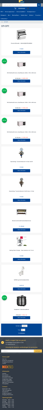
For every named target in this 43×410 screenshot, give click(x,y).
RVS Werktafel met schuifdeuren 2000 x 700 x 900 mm (21, 73)
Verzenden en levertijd (7, 378)
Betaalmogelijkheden (7, 380)
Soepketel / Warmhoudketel (21, 309)
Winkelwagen (21, 8)
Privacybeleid (5, 383)
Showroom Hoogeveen (7, 360)
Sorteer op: (18, 326)
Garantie (4, 373)
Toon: (19, 330)
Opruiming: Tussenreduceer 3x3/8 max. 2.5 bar (21, 191)
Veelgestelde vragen (7, 379)
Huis (2, 22)
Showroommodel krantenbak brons (21, 220)
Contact (4, 363)
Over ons (4, 359)
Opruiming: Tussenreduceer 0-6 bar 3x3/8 (21, 161)
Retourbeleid (5, 375)
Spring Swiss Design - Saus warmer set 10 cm (21, 250)
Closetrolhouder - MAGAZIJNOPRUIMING (21, 43)
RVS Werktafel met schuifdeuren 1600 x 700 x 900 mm (21, 132)
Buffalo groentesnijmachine (21, 280)
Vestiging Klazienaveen (7, 362)
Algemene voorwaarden (8, 382)
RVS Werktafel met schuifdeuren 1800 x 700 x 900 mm (21, 102)
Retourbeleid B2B (6, 376)
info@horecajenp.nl (6, 393)
